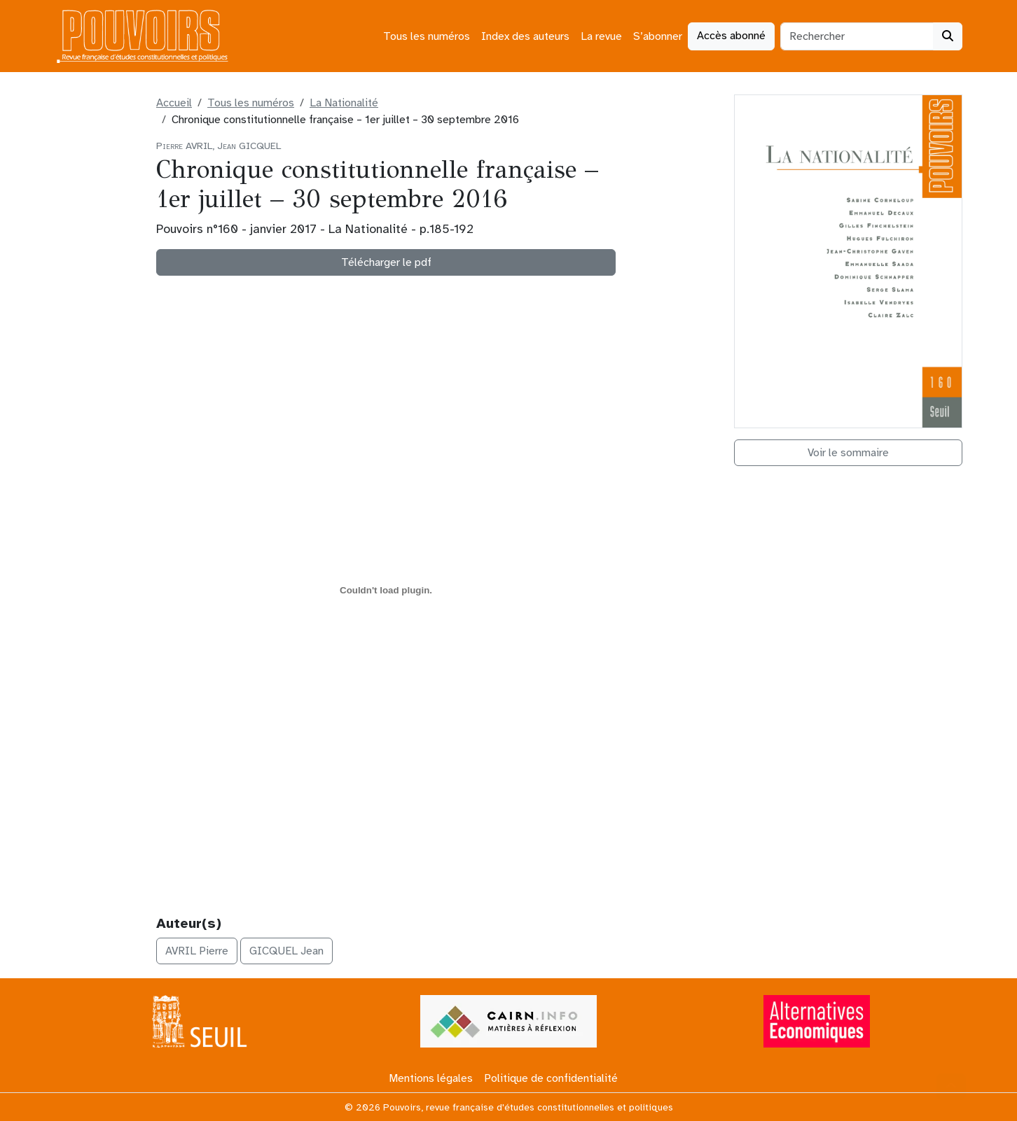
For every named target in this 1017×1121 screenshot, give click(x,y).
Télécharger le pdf (386, 262)
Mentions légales (431, 1078)
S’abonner (657, 36)
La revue (601, 36)
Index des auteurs (525, 36)
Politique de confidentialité (551, 1078)
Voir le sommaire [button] (848, 453)
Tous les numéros (426, 36)
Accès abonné (731, 36)
